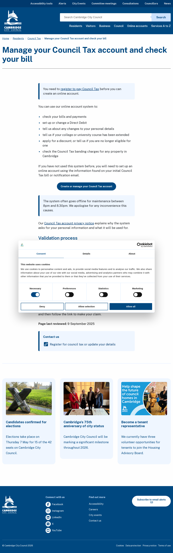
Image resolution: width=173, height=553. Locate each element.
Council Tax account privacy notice (69, 223)
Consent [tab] (41, 253)
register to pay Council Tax (80, 89)
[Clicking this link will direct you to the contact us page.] (95, 521)
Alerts (62, 3)
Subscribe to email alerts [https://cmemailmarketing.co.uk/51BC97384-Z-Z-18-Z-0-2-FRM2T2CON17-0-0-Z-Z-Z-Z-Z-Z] (151, 500)
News (167, 3)
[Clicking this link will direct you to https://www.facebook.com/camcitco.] (54, 504)
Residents (75, 26)
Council (119, 26)
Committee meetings (104, 3)
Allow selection (86, 306)
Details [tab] (86, 253)
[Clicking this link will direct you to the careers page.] (93, 509)
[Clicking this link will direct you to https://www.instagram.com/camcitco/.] (55, 511)
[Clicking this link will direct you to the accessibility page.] (96, 504)
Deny (42, 306)
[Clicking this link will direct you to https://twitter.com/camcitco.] (50, 524)
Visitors (91, 26)
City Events (79, 3)
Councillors (151, 3)
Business (104, 26)
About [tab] (132, 253)
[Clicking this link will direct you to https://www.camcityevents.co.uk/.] (95, 515)
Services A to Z (161, 26)
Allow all (130, 306)
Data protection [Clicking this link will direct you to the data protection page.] (133, 545)
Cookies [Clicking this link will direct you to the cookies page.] (120, 545)
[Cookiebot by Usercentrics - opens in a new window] (139, 245)
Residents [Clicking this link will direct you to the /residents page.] (18, 38)
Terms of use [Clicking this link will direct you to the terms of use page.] (164, 545)
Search (161, 17)
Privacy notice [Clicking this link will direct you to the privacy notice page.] (150, 545)
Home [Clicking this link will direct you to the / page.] (5, 38)
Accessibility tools (41, 3)
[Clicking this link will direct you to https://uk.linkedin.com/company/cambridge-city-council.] (53, 517)
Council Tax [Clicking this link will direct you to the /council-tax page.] (34, 38)
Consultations (130, 3)
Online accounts (137, 26)
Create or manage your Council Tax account (86, 186)
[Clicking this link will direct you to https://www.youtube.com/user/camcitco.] (54, 530)
